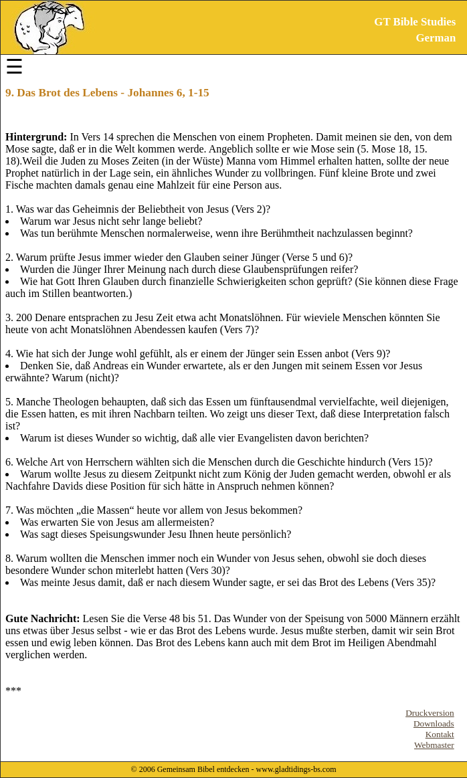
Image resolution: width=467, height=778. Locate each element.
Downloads (433, 723)
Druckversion (429, 713)
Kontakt (440, 734)
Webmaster (434, 745)
